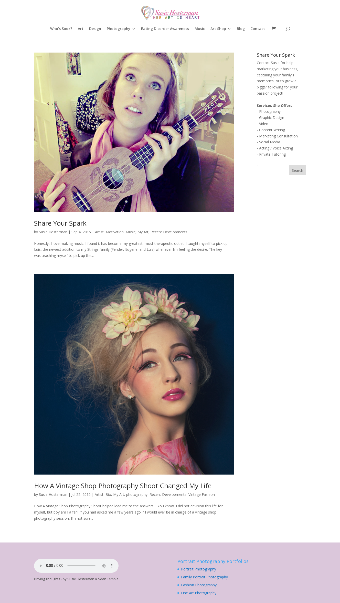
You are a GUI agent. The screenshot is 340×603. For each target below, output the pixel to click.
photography (136, 494)
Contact (257, 29)
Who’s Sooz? (61, 29)
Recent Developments (169, 231)
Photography (118, 29)
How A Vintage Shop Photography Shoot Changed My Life (122, 485)
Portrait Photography (198, 569)
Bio (108, 494)
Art (80, 29)
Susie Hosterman (53, 231)
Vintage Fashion (201, 494)
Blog (241, 29)
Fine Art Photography (198, 592)
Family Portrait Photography (204, 577)
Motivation (115, 231)
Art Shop (218, 29)
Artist (99, 231)
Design (95, 29)
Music (200, 29)
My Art (142, 231)
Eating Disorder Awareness (165, 29)
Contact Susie (268, 62)
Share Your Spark (60, 223)
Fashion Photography (199, 584)
